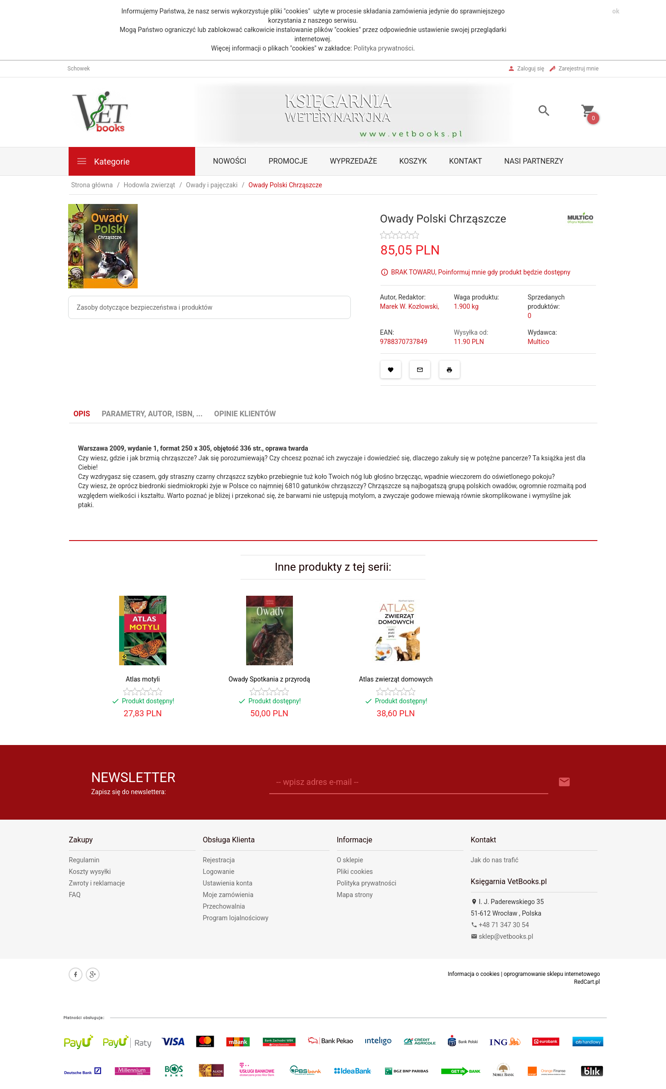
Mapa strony (355, 894)
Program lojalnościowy (236, 918)
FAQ (75, 894)
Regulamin (84, 860)
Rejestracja (219, 860)
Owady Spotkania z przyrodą (269, 679)
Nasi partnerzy (534, 161)
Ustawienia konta (228, 883)
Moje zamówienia (228, 894)
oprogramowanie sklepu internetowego (552, 974)
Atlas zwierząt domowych (395, 679)
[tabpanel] (333, 482)
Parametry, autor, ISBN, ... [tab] (152, 413)
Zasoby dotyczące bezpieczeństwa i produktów (145, 307)
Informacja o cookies (474, 974)
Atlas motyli (143, 679)
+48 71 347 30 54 (500, 925)
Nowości (230, 161)
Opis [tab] (82, 413)
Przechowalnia (224, 906)
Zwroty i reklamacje (97, 883)
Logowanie (219, 871)
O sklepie (350, 860)
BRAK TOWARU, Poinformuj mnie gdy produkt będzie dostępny (481, 271)
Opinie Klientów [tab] (245, 413)
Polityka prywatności (383, 48)
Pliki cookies (355, 871)
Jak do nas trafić (495, 860)
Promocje (287, 161)
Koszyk (413, 161)
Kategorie (103, 161)
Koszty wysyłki (90, 871)
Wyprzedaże (353, 161)
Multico (538, 341)
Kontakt (465, 161)
